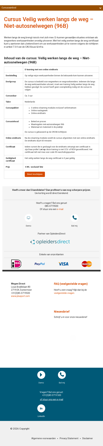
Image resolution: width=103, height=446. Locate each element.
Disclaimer (87, 438)
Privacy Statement (69, 438)
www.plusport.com (20, 296)
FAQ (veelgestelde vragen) (71, 283)
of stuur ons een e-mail (51, 399)
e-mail (60, 209)
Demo (29, 218)
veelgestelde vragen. (64, 293)
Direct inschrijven (35, 174)
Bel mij (74, 218)
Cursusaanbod (51, 7)
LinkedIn (41, 408)
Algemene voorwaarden (43, 438)
